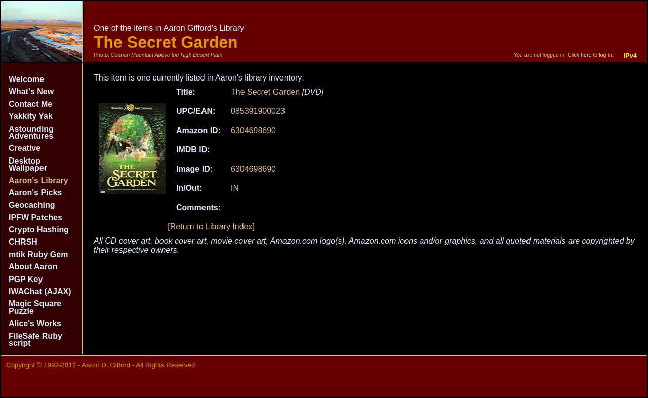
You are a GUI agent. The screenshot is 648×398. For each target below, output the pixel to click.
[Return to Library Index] (211, 226)
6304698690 (253, 130)
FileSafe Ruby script (35, 339)
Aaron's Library (38, 180)
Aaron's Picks (35, 192)
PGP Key (26, 279)
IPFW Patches (35, 217)
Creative (24, 148)
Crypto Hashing (39, 229)
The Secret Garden (265, 92)
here (586, 55)
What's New (31, 91)
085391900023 (258, 111)
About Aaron (33, 266)
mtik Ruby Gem (38, 254)
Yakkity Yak (31, 116)
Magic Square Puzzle (35, 307)
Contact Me (30, 104)
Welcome (26, 79)
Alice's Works (35, 323)
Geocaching (32, 205)
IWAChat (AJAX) (40, 291)
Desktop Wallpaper (28, 164)
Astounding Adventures (31, 132)
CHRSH (23, 241)
